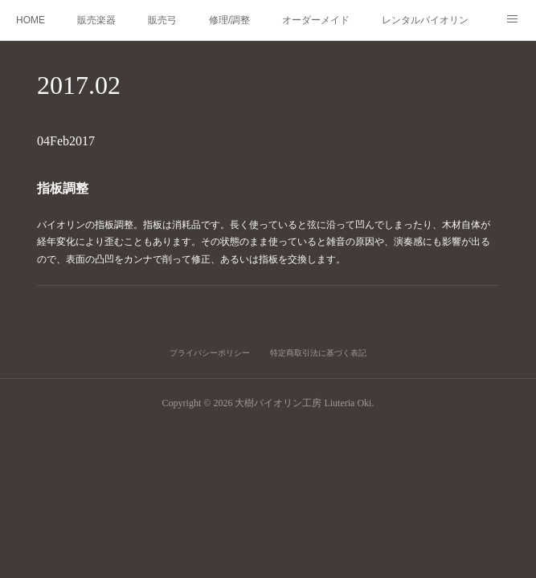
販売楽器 (96, 20)
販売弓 (162, 20)
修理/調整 (229, 20)
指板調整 (71, 188)
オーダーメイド (316, 20)
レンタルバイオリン (425, 20)
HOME (30, 20)
